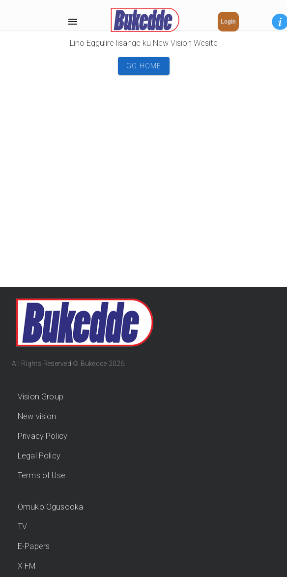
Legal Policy (39, 455)
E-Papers (34, 546)
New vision (37, 416)
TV (22, 526)
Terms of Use (41, 475)
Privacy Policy (42, 436)
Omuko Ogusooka (50, 507)
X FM (27, 566)
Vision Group (40, 396)
